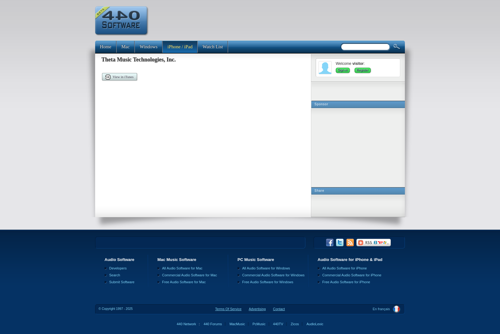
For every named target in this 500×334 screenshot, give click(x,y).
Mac (125, 46)
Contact (279, 309)
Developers (118, 268)
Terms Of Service (228, 309)
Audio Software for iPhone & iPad (350, 259)
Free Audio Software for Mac (184, 282)
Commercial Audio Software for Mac (189, 275)
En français (381, 309)
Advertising (257, 309)
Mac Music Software (176, 259)
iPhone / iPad (179, 46)
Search (114, 275)
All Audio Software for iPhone (344, 268)
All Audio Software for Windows (266, 268)
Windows (148, 46)
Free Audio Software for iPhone (346, 282)
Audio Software (119, 259)
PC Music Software (255, 259)
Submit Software (122, 282)
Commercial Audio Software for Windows (273, 275)
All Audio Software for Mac (182, 268)
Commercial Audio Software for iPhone (351, 275)
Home (105, 46)
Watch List (212, 46)
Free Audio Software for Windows (267, 282)
